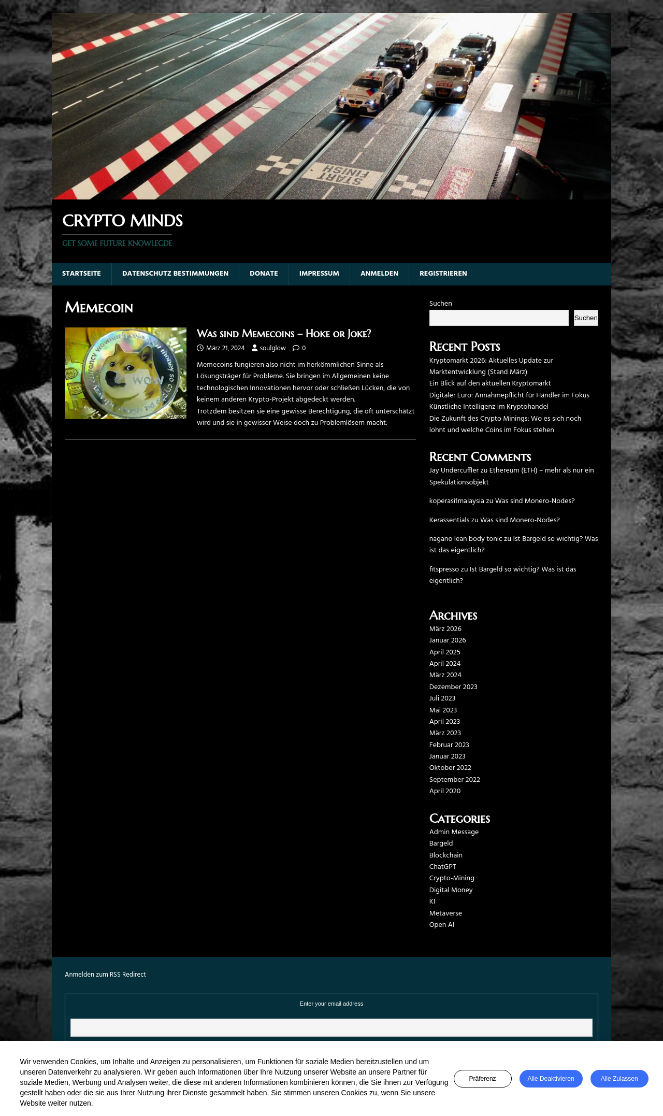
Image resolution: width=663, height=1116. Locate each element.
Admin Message (454, 832)
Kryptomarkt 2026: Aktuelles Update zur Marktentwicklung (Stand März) (491, 366)
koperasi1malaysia (456, 501)
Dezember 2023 (453, 687)
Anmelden (379, 274)
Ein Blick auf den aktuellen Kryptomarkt (490, 384)
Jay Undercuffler (454, 471)
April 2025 (444, 653)
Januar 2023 (447, 757)
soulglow (273, 348)
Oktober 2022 (450, 768)
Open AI (442, 925)
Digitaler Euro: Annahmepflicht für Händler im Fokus (509, 396)
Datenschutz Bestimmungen (175, 274)
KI (432, 902)
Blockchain (446, 856)
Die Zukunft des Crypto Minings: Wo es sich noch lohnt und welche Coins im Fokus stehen (505, 424)
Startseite (81, 274)
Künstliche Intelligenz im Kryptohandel (489, 407)
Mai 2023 (443, 711)
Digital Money (451, 890)
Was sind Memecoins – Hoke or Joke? (284, 333)
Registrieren (443, 274)
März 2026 (445, 629)
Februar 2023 (449, 745)
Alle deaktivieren (551, 1078)
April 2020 (445, 791)
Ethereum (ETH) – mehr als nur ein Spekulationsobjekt (511, 476)
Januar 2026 (447, 641)
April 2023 (444, 722)
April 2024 (445, 664)
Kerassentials (449, 520)
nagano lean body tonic (465, 539)
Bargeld (441, 844)
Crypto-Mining (451, 878)
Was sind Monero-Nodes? (535, 501)
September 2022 (454, 780)
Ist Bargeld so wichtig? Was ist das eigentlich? (513, 544)
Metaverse (445, 914)
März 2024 (445, 675)
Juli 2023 (442, 699)
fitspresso (444, 570)
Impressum (319, 274)
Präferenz (482, 1078)
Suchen (440, 304)
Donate (264, 274)
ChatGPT (442, 867)
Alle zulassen (619, 1078)
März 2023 (445, 733)
